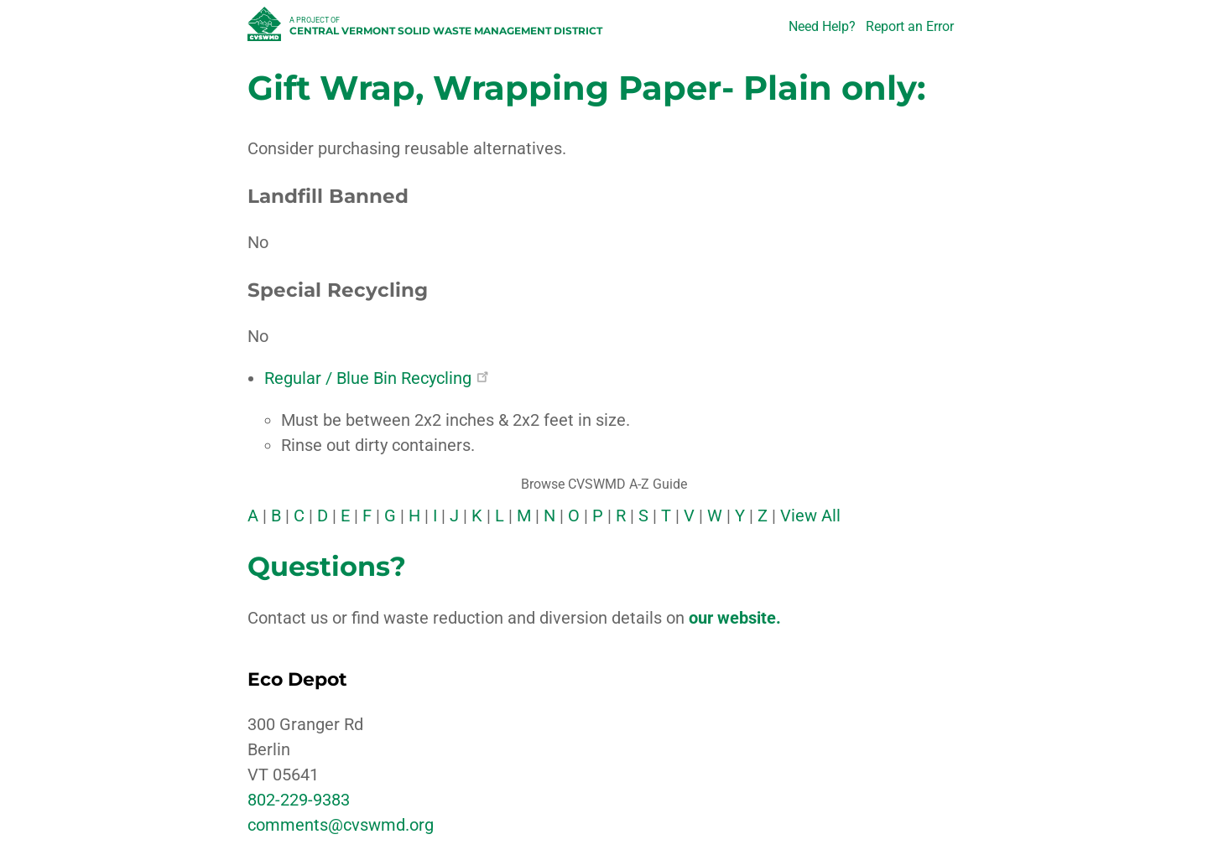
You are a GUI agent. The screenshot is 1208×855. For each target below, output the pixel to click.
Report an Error (910, 26)
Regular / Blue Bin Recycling (376, 378)
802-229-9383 (298, 800)
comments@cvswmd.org (340, 825)
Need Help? (822, 26)
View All (810, 515)
